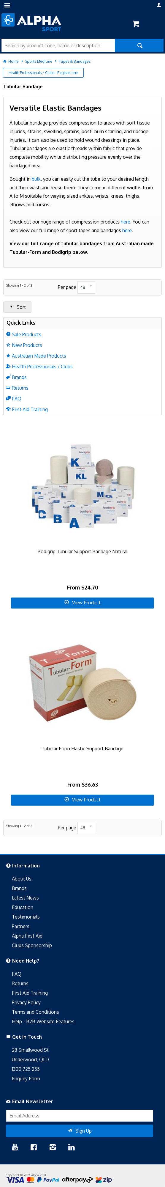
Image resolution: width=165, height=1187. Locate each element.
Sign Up (83, 1131)
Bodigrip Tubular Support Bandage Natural (82, 551)
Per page (67, 287)
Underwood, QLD (30, 1059)
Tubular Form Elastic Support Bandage (82, 748)
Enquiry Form (26, 1078)
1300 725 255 (26, 1069)
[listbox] (86, 287)
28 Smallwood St (30, 1050)
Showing (19, 285)
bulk (36, 179)
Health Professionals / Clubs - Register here (43, 72)
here (125, 222)
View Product (86, 603)
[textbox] (58, 45)
